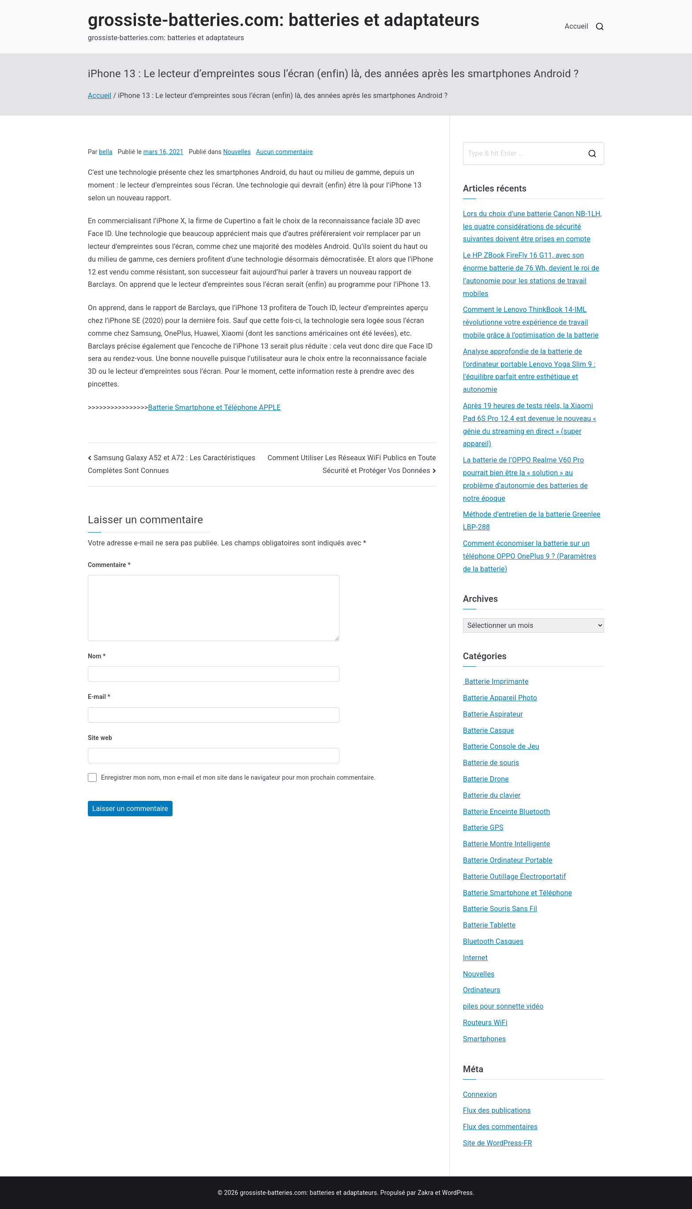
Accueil (576, 26)
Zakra (425, 1192)
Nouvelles (237, 151)
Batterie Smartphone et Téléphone (517, 893)
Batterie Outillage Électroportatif (514, 876)
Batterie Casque (488, 730)
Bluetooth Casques (493, 941)
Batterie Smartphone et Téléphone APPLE (214, 407)
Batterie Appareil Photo (500, 698)
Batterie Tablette (489, 925)
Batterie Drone (486, 779)
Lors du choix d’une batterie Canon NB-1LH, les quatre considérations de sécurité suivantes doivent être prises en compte (532, 227)
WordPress (457, 1192)
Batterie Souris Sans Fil (500, 909)
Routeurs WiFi (485, 1022)
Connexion (480, 1094)
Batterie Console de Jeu (501, 746)
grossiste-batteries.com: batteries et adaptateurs (284, 20)
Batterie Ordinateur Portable (508, 860)
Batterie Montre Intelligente (506, 844)
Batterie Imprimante (496, 681)
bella (106, 151)
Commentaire (109, 564)
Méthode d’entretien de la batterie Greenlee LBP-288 (532, 520)
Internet (475, 958)
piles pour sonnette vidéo (503, 1006)
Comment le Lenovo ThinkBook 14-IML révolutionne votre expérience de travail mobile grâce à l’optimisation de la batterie (530, 322)
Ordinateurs (481, 990)
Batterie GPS (483, 827)
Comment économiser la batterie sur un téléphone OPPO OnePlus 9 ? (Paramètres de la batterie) (529, 556)
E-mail (99, 696)
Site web (100, 737)
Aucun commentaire (284, 151)
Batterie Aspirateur (493, 714)
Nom (97, 656)
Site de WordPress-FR (497, 1143)
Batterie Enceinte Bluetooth (506, 811)
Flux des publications (497, 1110)
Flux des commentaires (500, 1127)
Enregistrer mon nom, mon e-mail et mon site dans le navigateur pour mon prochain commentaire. (238, 777)
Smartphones (484, 1039)
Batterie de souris (491, 762)
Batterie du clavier (492, 795)
